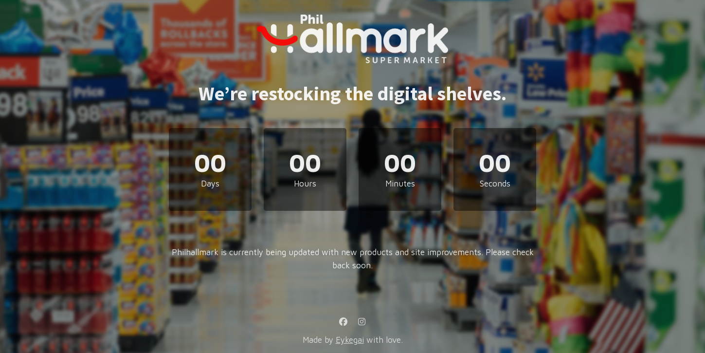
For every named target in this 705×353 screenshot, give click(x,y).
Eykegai (350, 340)
